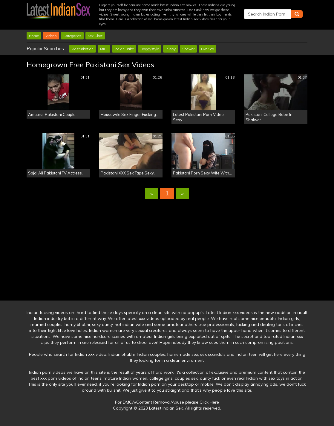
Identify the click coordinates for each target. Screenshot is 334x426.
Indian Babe (124, 49)
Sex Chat (95, 35)
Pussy (171, 49)
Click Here (209, 402)
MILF (104, 49)
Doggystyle (149, 49)
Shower (188, 49)
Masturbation (82, 49)
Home (34, 35)
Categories (72, 35)
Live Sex (207, 49)
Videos (51, 35)
